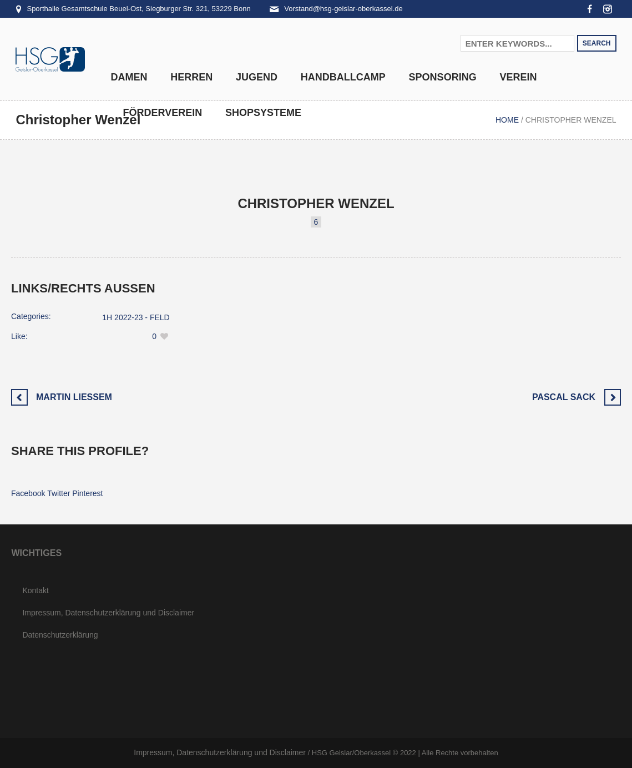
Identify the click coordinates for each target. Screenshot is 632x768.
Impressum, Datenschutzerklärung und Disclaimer (108, 612)
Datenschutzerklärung (60, 634)
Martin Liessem (74, 397)
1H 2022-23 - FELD (135, 317)
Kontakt (35, 590)
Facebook (28, 493)
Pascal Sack (563, 397)
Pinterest (87, 493)
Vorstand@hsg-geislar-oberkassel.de (343, 8)
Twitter (58, 493)
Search (597, 43)
